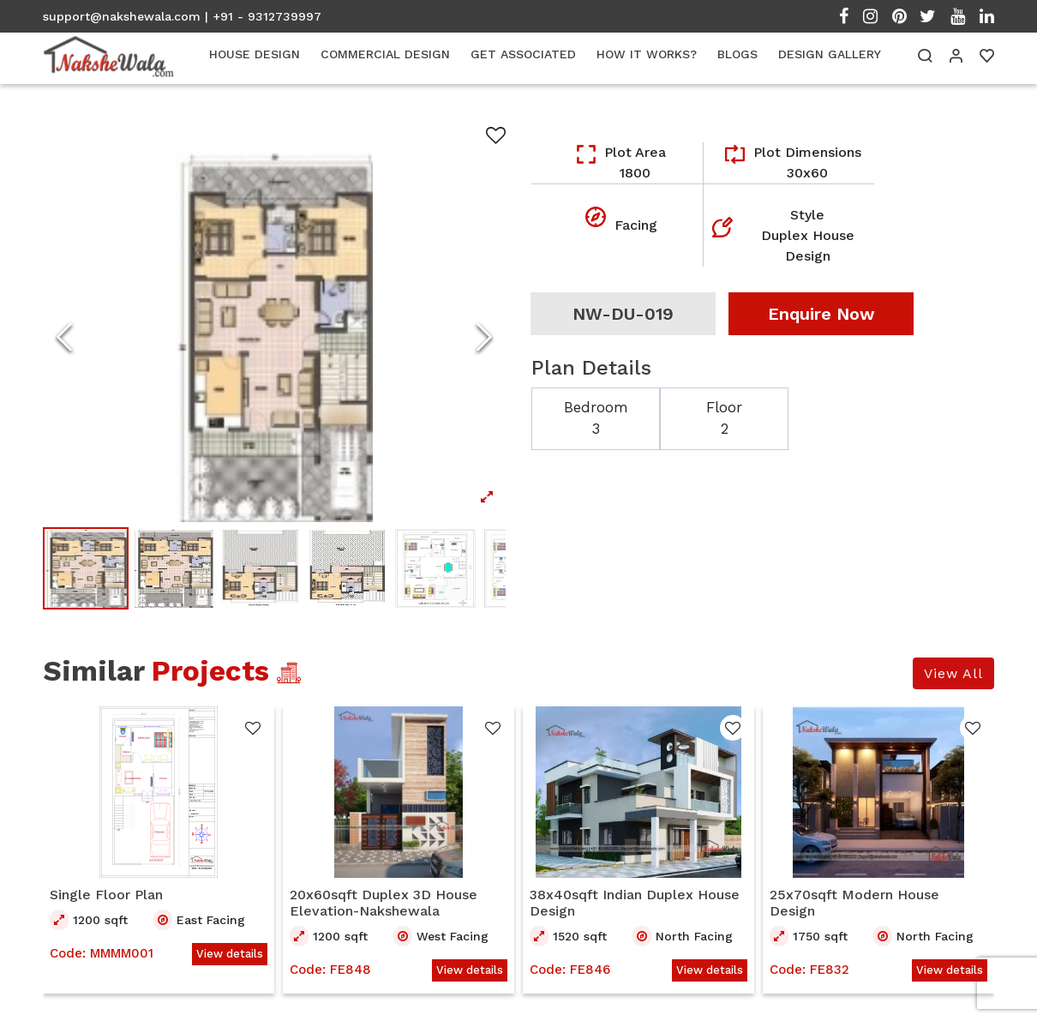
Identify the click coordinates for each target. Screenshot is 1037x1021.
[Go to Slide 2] (173, 569)
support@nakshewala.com (122, 16)
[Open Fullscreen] (274, 337)
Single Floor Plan (106, 896)
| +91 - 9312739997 (263, 16)
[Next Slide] (484, 336)
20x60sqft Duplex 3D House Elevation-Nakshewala (383, 904)
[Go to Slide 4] (348, 569)
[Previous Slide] (64, 336)
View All (953, 675)
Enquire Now (821, 313)
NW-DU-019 (623, 313)
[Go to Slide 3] (260, 569)
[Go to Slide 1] (86, 569)
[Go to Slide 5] (435, 569)
